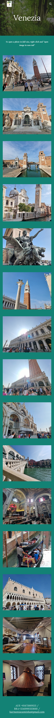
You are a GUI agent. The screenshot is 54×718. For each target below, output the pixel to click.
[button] (3, 4)
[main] (27, 18)
